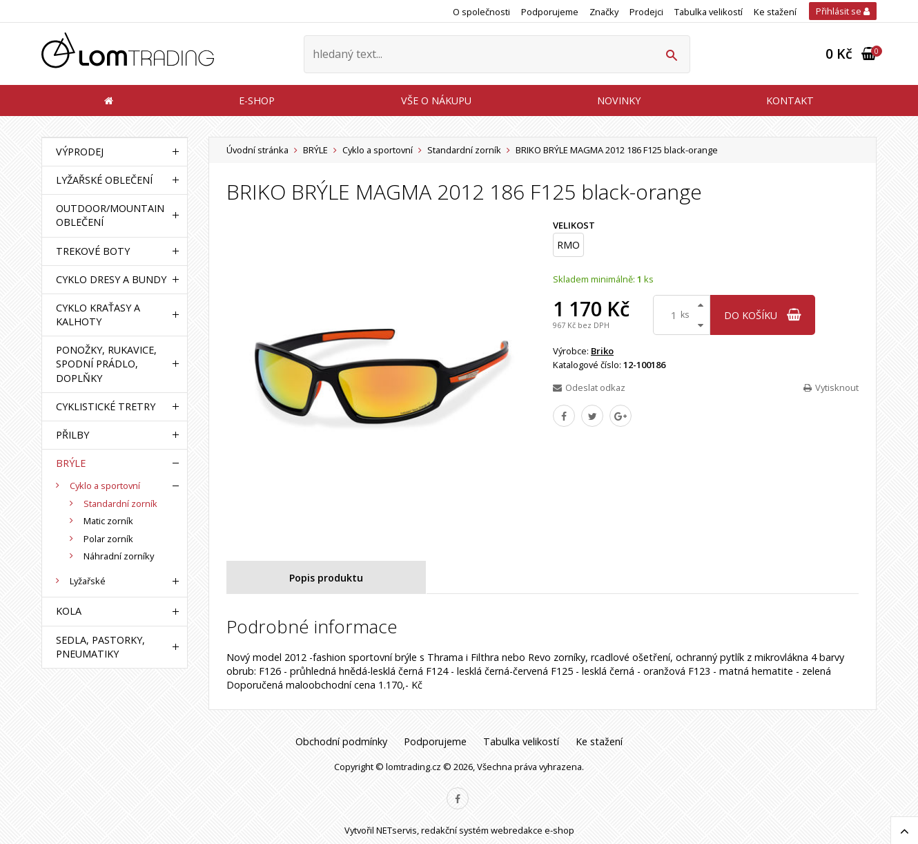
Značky (603, 12)
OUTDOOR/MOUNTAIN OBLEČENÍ (110, 215)
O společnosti (481, 12)
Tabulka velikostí (708, 12)
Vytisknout (831, 387)
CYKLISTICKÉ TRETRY (105, 406)
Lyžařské (88, 581)
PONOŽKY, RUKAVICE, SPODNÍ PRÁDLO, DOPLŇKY (106, 363)
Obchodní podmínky (341, 741)
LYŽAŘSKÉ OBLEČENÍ (104, 179)
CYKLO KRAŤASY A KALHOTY (98, 314)
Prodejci (646, 12)
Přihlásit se (843, 11)
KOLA (68, 610)
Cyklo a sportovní (377, 150)
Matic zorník (108, 521)
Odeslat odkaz (589, 387)
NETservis (396, 830)
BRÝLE (315, 150)
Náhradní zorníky (119, 556)
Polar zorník (108, 539)
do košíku (762, 315)
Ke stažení (775, 12)
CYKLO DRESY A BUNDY (111, 279)
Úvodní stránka (257, 150)
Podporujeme (549, 12)
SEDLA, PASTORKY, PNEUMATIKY (100, 646)
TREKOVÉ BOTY (93, 251)
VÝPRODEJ (80, 151)
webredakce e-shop (532, 830)
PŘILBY (72, 434)
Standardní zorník (464, 150)
